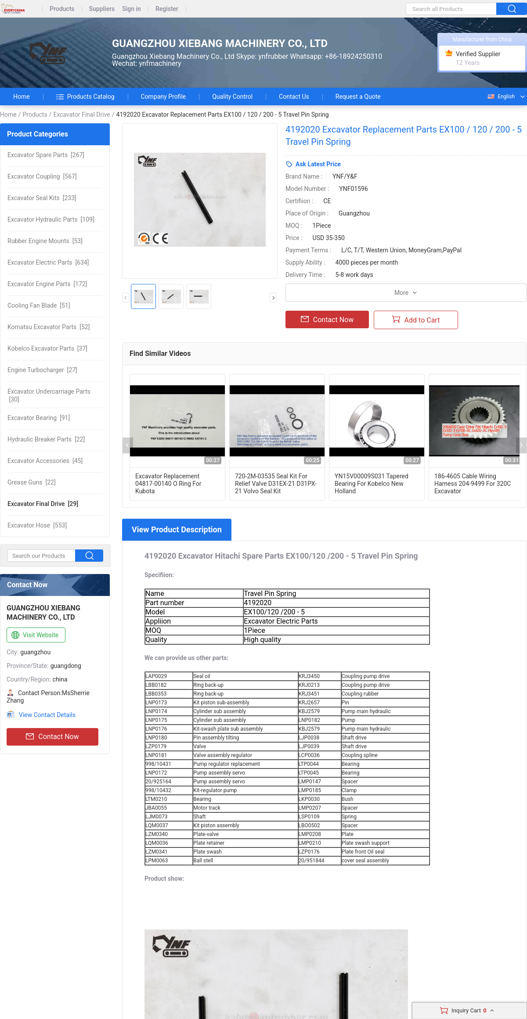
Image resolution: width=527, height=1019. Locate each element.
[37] (47, 348)
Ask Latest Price (318, 164)
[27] (42, 369)
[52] (48, 326)
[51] (38, 305)
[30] (48, 395)
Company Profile (163, 96)
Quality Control (232, 96)
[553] (37, 525)
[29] (42, 503)
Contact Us (294, 96)
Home (21, 96)
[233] (41, 197)
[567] (42, 176)
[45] (45, 460)
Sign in (131, 9)
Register (166, 9)
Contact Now (52, 736)
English (501, 96)
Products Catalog (85, 96)
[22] (46, 439)
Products (62, 9)
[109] (50, 219)
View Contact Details (47, 714)
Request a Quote (358, 96)
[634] (48, 262)
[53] (45, 240)
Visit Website (34, 635)
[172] (47, 283)
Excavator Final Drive (81, 114)
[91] (38, 417)
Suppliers (102, 9)
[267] (45, 154)
